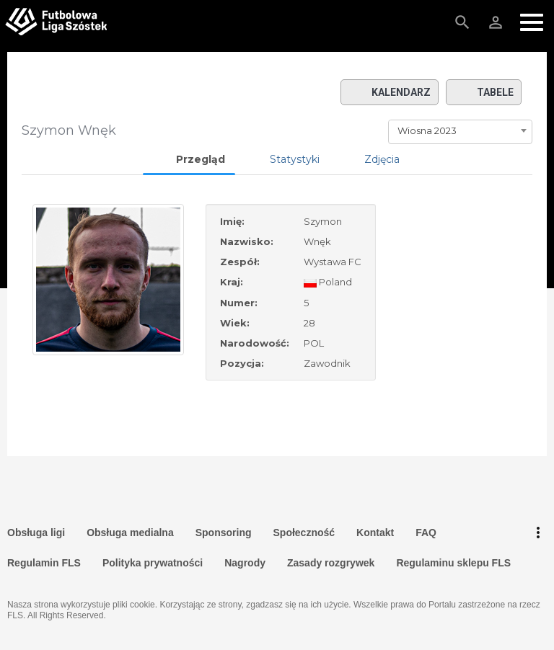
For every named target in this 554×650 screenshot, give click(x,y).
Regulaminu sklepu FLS (453, 563)
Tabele (484, 92)
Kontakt (375, 532)
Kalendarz (389, 92)
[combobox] (460, 130)
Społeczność (304, 532)
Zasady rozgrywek (330, 563)
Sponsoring (223, 532)
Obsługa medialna (130, 532)
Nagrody (244, 563)
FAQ (426, 532)
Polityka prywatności (152, 563)
